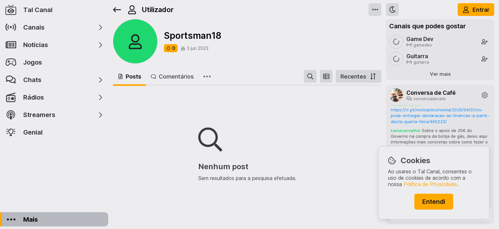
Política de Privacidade (430, 184)
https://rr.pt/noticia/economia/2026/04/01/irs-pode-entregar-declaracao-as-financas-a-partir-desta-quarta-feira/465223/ (440, 115)
